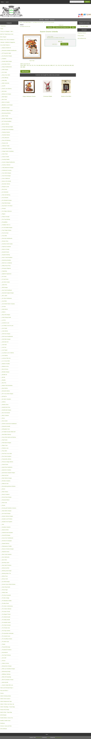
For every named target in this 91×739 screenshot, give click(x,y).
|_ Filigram (2, 213)
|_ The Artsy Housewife (5, 595)
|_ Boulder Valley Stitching (6, 118)
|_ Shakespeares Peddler (6, 546)
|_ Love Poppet (3, 350)
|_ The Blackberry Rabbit (5, 600)
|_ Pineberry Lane (4, 448)
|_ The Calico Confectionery (6, 606)
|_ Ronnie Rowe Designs (5, 497)
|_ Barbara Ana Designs (5, 94)
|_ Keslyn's (2, 311)
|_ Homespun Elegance (5, 268)
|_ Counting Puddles (5, 159)
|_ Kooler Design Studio (5, 317)
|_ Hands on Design (4, 249)
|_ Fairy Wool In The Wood (6, 205)
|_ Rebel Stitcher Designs (6, 478)
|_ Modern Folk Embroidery (6, 385)
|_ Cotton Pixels (4, 153)
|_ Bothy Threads (4, 115)
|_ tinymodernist (4, 652)
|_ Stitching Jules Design (5, 570)
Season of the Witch (66, 96)
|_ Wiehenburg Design (5, 671)
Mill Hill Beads (3, 715)
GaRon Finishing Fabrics (5, 695)
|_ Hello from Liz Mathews (6, 262)
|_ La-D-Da (3, 320)
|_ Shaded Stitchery (4, 543)
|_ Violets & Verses (4, 663)
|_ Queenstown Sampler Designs (7, 472)
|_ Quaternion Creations (5, 469)
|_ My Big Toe (3, 396)
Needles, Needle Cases (5, 720)
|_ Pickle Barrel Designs (5, 442)
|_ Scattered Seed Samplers (6, 532)
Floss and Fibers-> (4, 690)
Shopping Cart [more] (84, 23)
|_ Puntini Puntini (4, 464)
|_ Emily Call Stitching (5, 194)
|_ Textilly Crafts (4, 592)
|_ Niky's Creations (4, 415)
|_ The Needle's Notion (5, 622)
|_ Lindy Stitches (4, 331)
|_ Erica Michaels (4, 197)
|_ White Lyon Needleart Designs (7, 668)
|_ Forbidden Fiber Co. (5, 224)
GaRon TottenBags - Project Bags (7, 706)
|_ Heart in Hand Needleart (6, 257)
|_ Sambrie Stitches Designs (6, 516)
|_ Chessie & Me (4, 143)
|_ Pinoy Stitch (3, 450)
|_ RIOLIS (2, 489)
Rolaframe (2, 723)
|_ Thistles (2, 644)
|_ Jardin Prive (3, 284)
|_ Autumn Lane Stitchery (6, 88)
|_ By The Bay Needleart (5, 121)
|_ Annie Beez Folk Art (5, 64)
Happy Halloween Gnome (29, 96)
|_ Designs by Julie (4, 186)
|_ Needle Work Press (5, 407)
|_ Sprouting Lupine (4, 562)
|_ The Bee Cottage (4, 597)
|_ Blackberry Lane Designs (6, 104)
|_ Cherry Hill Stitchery (5, 140)
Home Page (41, 19)
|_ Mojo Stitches (4, 388)
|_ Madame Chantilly (5, 363)
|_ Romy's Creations (4, 494)
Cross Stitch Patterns (27, 22)
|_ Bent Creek (3, 99)
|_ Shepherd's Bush (4, 551)
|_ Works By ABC (4, 682)
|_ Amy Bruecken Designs (6, 55)
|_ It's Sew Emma (4, 279)
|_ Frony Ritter (3, 235)
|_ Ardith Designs (4, 69)
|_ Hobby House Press (5, 265)
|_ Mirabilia (2, 380)
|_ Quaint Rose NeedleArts (6, 467)
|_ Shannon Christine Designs (7, 548)
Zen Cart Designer (58, 737)
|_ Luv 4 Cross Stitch (5, 360)
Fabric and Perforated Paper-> (6, 687)
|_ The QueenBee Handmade (6, 633)
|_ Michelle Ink (3, 374)
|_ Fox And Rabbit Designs (6, 227)
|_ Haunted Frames (4, 252)
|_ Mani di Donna (4, 369)
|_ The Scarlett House (5, 636)
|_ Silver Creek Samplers (5, 554)
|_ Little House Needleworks (6, 336)
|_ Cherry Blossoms (4, 137)
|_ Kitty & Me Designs (5, 314)
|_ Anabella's (3, 58)
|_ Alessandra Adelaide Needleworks (8, 50)
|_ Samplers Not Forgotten (6, 521)
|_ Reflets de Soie (4, 483)
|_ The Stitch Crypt (4, 641)
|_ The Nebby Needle (5, 619)
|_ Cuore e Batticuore (5, 178)
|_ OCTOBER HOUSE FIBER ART (8, 431)
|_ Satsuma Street (4, 529)
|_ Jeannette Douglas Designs (7, 292)
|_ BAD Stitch (3, 91)
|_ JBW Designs (4, 287)
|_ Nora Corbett (3, 420)
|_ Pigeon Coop (3, 445)
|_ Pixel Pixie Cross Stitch (6, 453)
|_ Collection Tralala (4, 145)
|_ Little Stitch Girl (4, 341)
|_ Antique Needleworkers (6, 66)
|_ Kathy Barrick (4, 309)
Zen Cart (48, 737)
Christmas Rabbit (47, 96)
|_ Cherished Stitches (5, 134)
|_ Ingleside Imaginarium (5, 273)
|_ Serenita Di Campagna (6, 540)
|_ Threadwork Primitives (5, 649)
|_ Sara (2, 524)
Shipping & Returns (82, 32)
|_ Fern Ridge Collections (6, 211)
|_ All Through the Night (5, 53)
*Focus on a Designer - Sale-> (6, 31)
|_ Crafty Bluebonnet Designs (6, 167)
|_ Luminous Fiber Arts (5, 358)
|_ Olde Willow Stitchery (5, 434)
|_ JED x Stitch (3, 295)
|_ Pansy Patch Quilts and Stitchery (8, 437)
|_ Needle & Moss (4, 404)
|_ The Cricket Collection (5, 608)
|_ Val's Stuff (3, 657)
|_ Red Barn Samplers (5, 480)
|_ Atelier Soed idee (4, 83)
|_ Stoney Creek (4, 578)
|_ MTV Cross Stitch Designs (6, 393)
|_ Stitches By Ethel (4, 568)
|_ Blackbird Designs (5, 107)
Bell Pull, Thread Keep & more (6, 34)
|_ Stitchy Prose (4, 576)
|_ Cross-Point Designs (5, 175)
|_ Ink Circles (3, 276)
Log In (7, 2)
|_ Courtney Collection (5, 164)
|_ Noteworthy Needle (5, 426)
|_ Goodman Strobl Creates (6, 243)
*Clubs (1, 28)
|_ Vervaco (2, 660)
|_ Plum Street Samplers (5, 456)
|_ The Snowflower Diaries (6, 638)
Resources (47, 19)
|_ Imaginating (3, 271)
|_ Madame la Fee (4, 366)
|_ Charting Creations (5, 132)
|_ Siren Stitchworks (4, 557)
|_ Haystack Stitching (5, 254)
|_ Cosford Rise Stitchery (5, 148)
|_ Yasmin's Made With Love (6, 685)
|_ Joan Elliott (3, 301)
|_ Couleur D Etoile (4, 156)
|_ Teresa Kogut (4, 589)
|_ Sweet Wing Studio (5, 587)
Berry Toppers (3, 36)
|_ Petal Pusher (3, 439)
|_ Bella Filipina (3, 96)
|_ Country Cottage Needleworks (7, 162)
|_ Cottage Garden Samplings (7, 151)
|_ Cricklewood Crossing (5, 170)
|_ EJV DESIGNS (4, 192)
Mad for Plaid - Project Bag (6, 712)
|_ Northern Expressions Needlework (8, 423)
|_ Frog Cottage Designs (5, 230)
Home (2, 2)
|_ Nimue (2, 418)
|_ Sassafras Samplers (5, 527)
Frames (2, 693)
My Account (52, 19)
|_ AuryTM (2, 85)
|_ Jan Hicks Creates (5, 282)
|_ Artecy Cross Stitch (5, 74)
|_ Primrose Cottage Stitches (6, 461)
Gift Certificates (3, 728)
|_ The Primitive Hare (5, 627)
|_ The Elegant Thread (5, 614)
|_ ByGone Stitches (4, 124)
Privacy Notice (81, 35)
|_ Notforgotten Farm (5, 429)
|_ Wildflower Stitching (5, 674)
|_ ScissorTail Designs (5, 535)
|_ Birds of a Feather (5, 102)
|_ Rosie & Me (3, 502)
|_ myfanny (3, 401)
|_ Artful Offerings (4, 77)
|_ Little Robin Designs (5, 339)
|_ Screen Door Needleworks (6, 538)
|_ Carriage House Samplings (6, 129)
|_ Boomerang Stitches (5, 113)
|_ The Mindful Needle (5, 616)
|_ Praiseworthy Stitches (5, 459)
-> (5, 45)
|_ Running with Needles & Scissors (8, 508)
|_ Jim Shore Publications (6, 298)
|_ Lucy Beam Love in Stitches (7, 352)
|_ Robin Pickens (4, 491)
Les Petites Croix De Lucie (38, 22)
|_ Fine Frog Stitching (5, 219)
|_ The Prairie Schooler (5, 625)
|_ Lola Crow (3, 347)
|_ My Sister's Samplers (5, 399)
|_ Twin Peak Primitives (5, 655)
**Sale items (3, 26)
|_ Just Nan (3, 306)
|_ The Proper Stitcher (5, 630)
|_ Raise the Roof (4, 475)
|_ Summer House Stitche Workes (7, 584)
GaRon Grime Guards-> (5, 698)
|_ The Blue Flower (4, 603)
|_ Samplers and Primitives (6, 518)
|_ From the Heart (4, 232)
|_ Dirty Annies (3, 189)
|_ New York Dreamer (5, 412)
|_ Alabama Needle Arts (5, 47)
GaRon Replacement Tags (6, 701)
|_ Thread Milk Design (5, 646)
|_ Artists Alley (3, 80)
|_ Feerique (3, 208)
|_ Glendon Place (4, 241)
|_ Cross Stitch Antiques (5, 173)
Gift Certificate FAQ (82, 38)
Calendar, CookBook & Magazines (7, 42)
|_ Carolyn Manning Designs (6, 126)
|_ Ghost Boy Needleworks (6, 238)
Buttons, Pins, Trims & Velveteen (7, 39)
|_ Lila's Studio (3, 328)
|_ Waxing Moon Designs (6, 666)
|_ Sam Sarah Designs (5, 513)
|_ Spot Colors (3, 559)
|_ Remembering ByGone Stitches (7, 486)
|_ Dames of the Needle (5, 181)
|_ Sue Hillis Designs (5, 581)
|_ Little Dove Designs (5, 333)
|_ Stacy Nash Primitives (5, 565)
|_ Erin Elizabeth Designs (6, 200)
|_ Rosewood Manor (4, 499)
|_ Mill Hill (2, 377)
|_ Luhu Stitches (4, 355)
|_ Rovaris (2, 505)
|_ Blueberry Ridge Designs (6, 110)
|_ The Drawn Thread (5, 611)
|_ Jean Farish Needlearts (6, 290)
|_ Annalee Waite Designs (6, 61)
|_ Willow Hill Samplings (5, 676)
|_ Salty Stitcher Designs (5, 510)
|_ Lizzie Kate (3, 344)
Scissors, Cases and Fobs (6, 725)
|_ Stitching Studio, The (5, 573)
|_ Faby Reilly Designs (5, 203)
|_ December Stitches (5, 183)
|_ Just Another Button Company (7, 303)
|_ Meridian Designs (4, 371)
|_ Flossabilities (3, 222)
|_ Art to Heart (3, 72)
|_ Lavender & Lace (4, 322)
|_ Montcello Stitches (5, 390)
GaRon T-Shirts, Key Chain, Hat (7, 704)
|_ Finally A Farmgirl (4, 216)
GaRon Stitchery (39, 737)
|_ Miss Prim (3, 382)
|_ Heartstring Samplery (5, 260)
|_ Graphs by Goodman (5, 246)
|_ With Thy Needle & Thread (6, 679)
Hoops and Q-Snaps (4, 709)
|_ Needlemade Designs (5, 410)
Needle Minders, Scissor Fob (6, 717)
